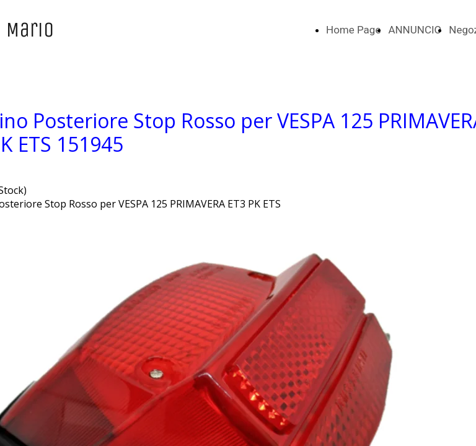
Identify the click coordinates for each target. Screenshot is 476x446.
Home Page (353, 30)
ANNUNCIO (414, 30)
